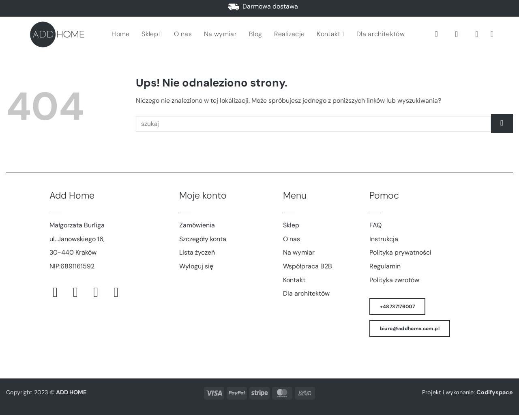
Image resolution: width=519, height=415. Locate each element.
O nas (183, 34)
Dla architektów (380, 34)
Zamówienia (197, 225)
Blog (255, 34)
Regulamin (385, 266)
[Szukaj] (439, 34)
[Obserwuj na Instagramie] (79, 292)
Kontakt (330, 34)
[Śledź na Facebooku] (59, 292)
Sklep (152, 34)
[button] (459, 34)
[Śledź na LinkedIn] (120, 292)
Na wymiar (220, 34)
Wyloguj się (196, 266)
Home (120, 34)
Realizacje (289, 34)
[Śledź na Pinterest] (100, 292)
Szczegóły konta (202, 239)
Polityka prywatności (400, 252)
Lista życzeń (197, 252)
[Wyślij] (502, 123)
